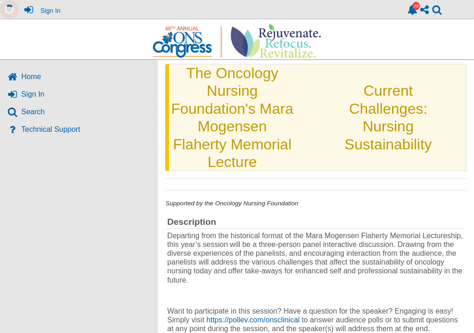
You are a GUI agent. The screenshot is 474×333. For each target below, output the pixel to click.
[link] (412, 10)
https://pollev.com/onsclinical (253, 320)
